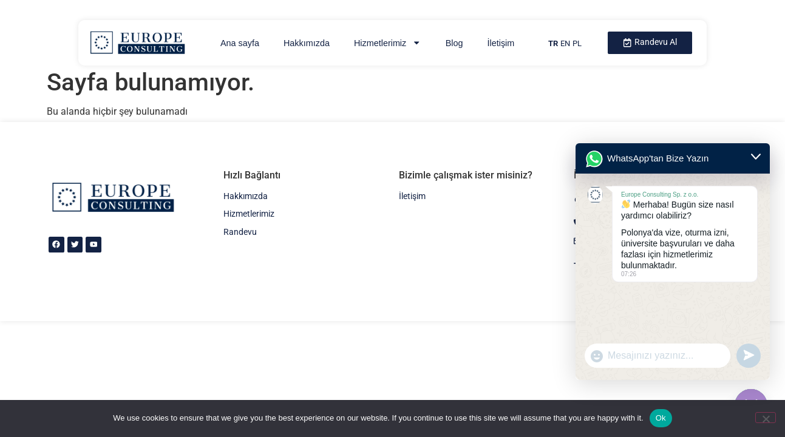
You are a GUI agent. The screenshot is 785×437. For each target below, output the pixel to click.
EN (565, 43)
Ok (661, 417)
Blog (454, 43)
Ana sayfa (239, 43)
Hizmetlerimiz (387, 42)
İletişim (500, 43)
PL (577, 43)
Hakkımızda (307, 43)
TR (553, 43)
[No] (765, 417)
